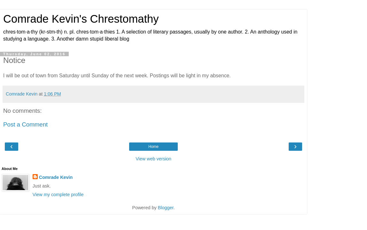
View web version (153, 158)
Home (153, 146)
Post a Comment (25, 124)
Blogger (166, 207)
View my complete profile (58, 194)
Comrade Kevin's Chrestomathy (81, 19)
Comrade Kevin (56, 177)
